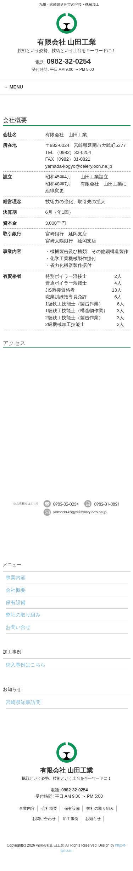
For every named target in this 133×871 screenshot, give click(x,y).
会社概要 (49, 808)
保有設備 (72, 808)
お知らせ (93, 818)
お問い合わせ (44, 818)
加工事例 (70, 818)
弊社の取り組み (100, 808)
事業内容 (27, 808)
